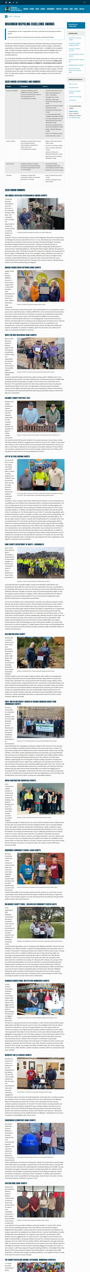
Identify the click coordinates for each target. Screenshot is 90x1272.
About (76, 9)
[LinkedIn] (17, 2)
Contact (81, 9)
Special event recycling (75, 96)
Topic (10, 16)
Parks (37, 9)
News (71, 9)
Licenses (65, 9)
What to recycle (73, 84)
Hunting (25, 9)
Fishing (32, 9)
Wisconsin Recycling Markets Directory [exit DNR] (75, 70)
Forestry (59, 9)
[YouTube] (10, 2)
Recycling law (72, 100)
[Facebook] (6, 2)
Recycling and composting (73, 25)
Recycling (17, 16)
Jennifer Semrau (73, 111)
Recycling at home (74, 87)
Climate (42, 9)
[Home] (6, 16)
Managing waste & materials (76, 65)
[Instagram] (13, 2)
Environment (51, 9)
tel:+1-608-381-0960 (74, 117)
